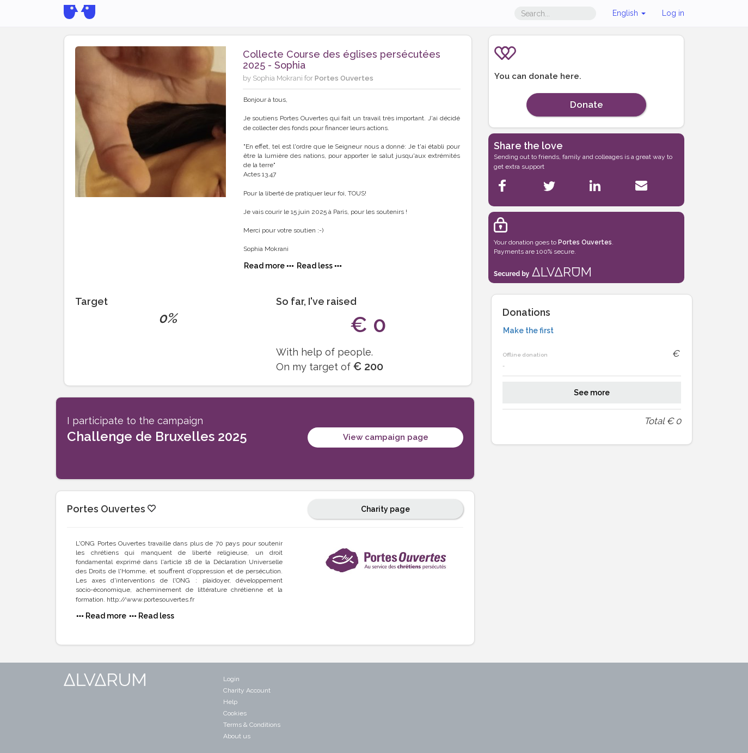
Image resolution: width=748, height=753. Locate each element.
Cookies (235, 713)
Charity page (385, 509)
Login (231, 679)
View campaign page (385, 437)
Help (230, 702)
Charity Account (247, 690)
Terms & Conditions (251, 724)
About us (236, 736)
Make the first (528, 330)
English (629, 13)
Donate (586, 104)
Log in (673, 13)
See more (592, 392)
